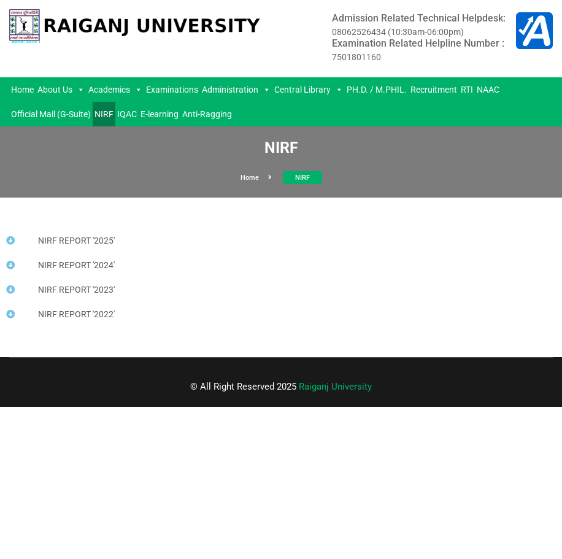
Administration (236, 89)
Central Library (308, 89)
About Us (61, 89)
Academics (115, 89)
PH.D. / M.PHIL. (377, 89)
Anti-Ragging (207, 114)
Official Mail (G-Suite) (51, 114)
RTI (467, 89)
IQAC (127, 114)
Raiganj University (335, 386)
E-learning (159, 114)
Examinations (172, 89)
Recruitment (433, 89)
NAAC (488, 89)
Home (22, 89)
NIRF (104, 114)
